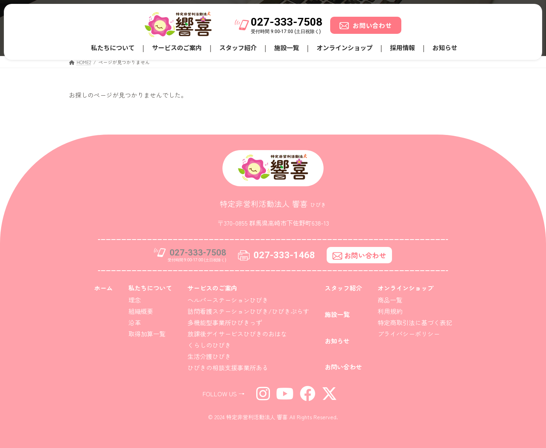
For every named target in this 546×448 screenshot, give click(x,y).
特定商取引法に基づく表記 (415, 322)
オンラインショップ (345, 47)
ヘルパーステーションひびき (227, 299)
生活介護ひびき (209, 356)
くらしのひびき (209, 345)
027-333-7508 (286, 22)
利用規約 (390, 311)
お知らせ (444, 47)
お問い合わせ (366, 25)
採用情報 (402, 47)
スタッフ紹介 (238, 47)
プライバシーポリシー (409, 333)
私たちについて (113, 47)
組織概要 (140, 311)
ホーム (103, 287)
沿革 (134, 322)
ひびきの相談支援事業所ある (227, 367)
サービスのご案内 (177, 47)
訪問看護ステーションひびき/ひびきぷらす (248, 311)
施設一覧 (286, 47)
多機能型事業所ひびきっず (224, 322)
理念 (134, 299)
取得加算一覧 (147, 333)
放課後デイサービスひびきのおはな (237, 333)
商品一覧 (390, 299)
